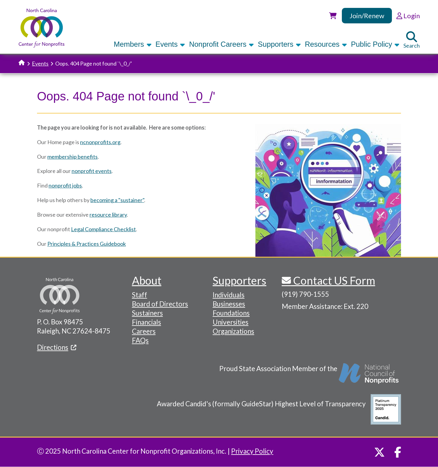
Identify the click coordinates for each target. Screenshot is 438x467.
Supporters (279, 44)
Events (170, 44)
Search (411, 40)
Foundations (231, 313)
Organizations (233, 331)
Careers (144, 331)
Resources (326, 44)
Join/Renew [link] (366, 16)
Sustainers (147, 313)
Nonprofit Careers (221, 44)
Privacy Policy (252, 451)
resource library (108, 214)
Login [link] (408, 16)
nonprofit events (92, 171)
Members (132, 44)
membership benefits (72, 156)
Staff (139, 295)
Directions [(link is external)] (56, 347)
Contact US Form (333, 280)
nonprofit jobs (65, 185)
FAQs (140, 340)
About (146, 280)
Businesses (229, 304)
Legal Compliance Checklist (103, 229)
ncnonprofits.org (100, 142)
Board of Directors (160, 304)
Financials (146, 322)
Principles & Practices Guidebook (86, 243)
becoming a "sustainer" (117, 200)
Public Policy (375, 44)
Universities (230, 322)
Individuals (228, 295)
